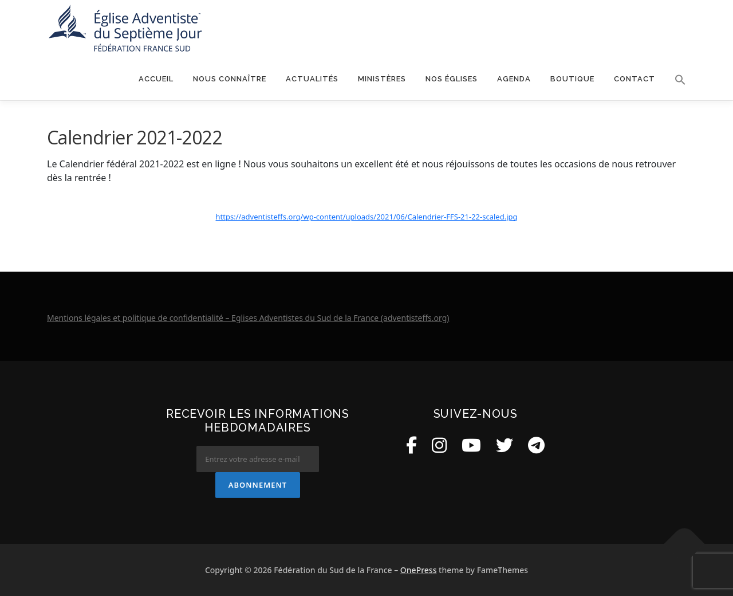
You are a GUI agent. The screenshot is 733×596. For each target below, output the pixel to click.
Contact (634, 78)
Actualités (312, 78)
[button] (675, 79)
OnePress (418, 569)
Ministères (382, 78)
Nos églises (451, 78)
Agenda (514, 78)
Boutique (572, 78)
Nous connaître (229, 78)
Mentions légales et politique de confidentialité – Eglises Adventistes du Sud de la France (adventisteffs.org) (248, 317)
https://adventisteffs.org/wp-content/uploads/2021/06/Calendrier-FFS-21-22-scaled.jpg (367, 216)
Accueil (156, 78)
